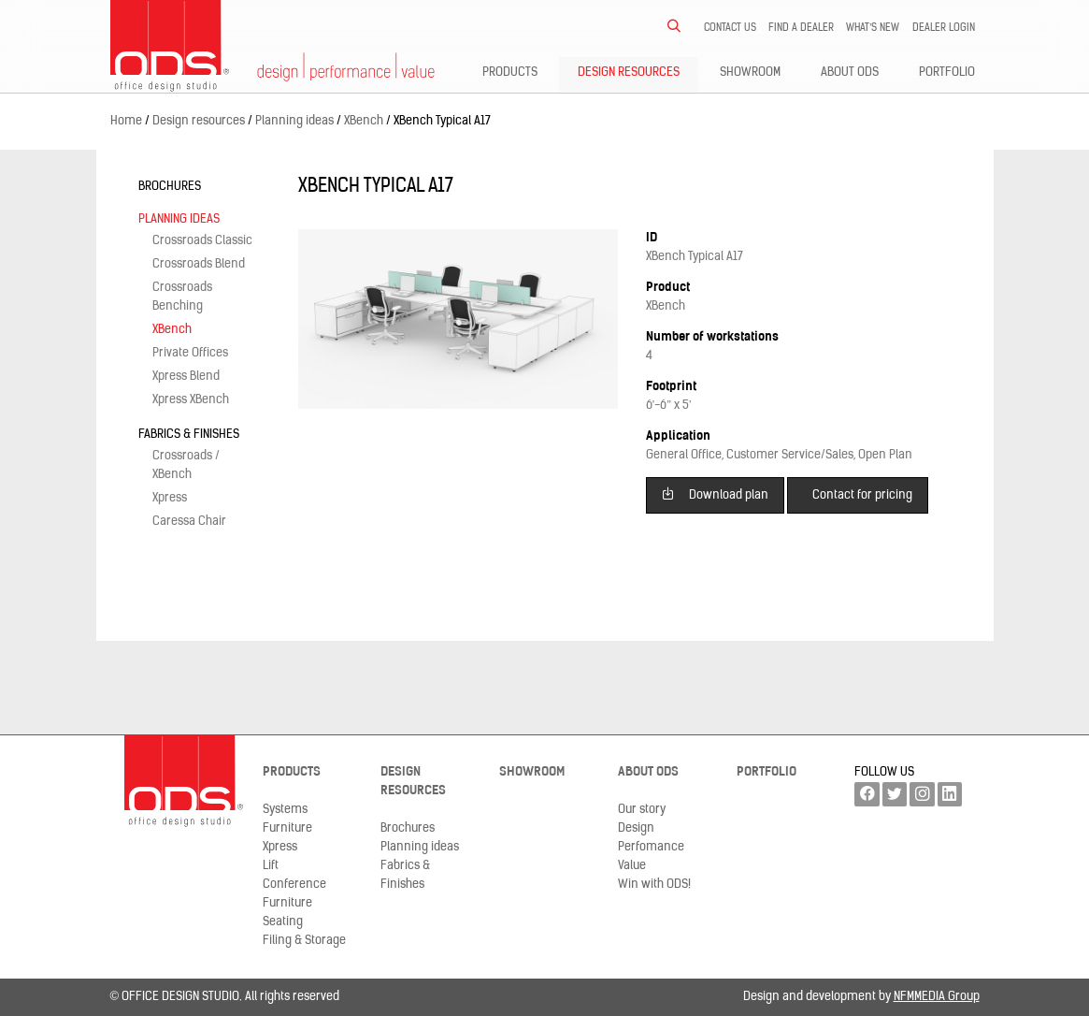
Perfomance (651, 847)
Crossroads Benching (182, 297)
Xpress (169, 498)
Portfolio (947, 72)
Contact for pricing (862, 495)
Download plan (714, 493)
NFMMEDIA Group (937, 997)
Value (632, 866)
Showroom (750, 72)
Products (509, 72)
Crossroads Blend (198, 264)
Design (636, 828)
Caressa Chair (189, 521)
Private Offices (190, 353)
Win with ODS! (654, 884)
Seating (283, 922)
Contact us (730, 28)
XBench (172, 330)
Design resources (629, 72)
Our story (642, 810)
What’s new (873, 28)
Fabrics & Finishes (188, 434)
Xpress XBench (190, 400)
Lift (271, 866)
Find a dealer (801, 28)
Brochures (169, 187)
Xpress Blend (186, 376)
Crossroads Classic (202, 241)
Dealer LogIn (943, 28)
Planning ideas (179, 219)
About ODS (850, 72)
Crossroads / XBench (186, 465)
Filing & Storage (304, 941)
